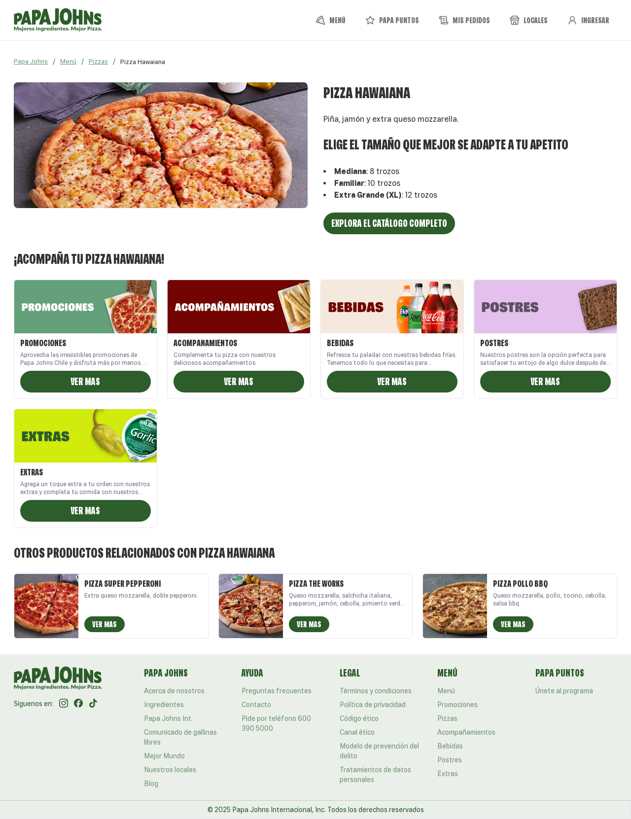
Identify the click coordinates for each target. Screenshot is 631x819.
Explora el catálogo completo (389, 223)
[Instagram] (63, 704)
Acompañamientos (466, 732)
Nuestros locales (170, 770)
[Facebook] (78, 704)
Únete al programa (564, 691)
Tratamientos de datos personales (375, 774)
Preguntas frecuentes (277, 691)
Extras (447, 774)
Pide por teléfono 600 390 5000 (276, 723)
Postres (449, 760)
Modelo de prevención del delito (379, 751)
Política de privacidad (373, 705)
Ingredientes (164, 705)
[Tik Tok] (93, 704)
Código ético (359, 718)
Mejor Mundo (164, 756)
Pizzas (98, 61)
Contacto (256, 705)
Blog (151, 783)
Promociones (457, 705)
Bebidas (450, 746)
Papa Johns (31, 61)
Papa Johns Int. (168, 718)
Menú (68, 61)
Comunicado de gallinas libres (180, 737)
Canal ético (357, 732)
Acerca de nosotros (174, 691)
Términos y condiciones (376, 691)
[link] (142, 62)
